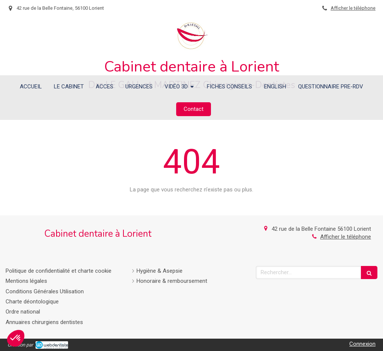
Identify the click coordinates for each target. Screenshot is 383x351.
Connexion (362, 344)
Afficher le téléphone (353, 8)
